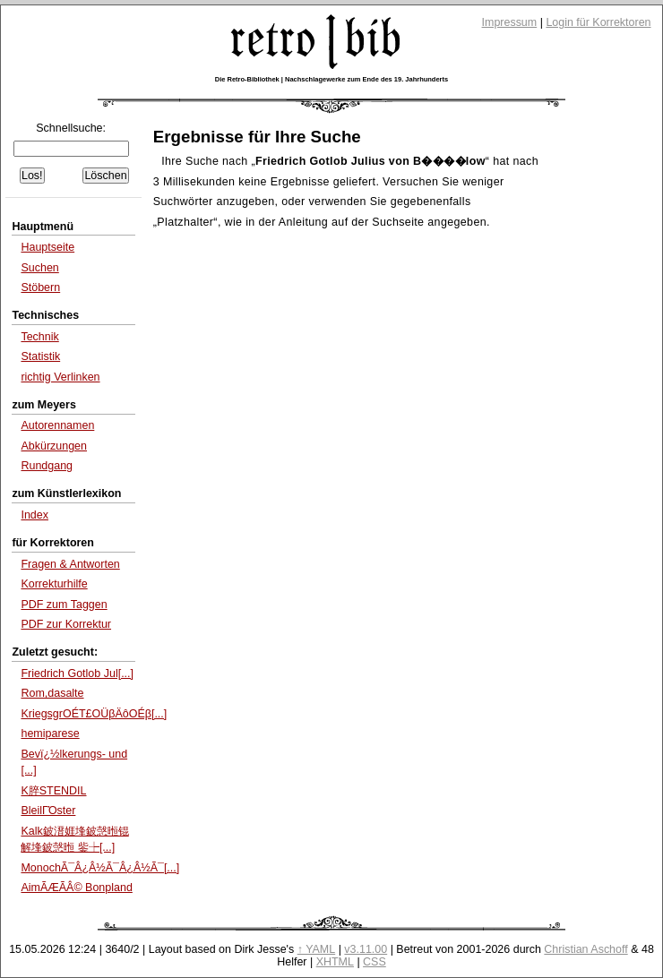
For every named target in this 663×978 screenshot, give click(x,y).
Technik (39, 336)
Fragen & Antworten (70, 564)
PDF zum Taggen (64, 604)
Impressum (510, 22)
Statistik (40, 356)
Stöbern (40, 287)
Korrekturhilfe (54, 584)
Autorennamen (57, 425)
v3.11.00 (365, 949)
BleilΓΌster (48, 810)
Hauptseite (47, 247)
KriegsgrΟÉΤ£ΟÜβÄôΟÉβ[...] (94, 714)
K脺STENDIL (53, 791)
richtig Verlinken (60, 377)
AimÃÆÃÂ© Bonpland (76, 887)
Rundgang (47, 465)
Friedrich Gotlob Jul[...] (77, 673)
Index (34, 515)
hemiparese (50, 733)
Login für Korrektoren (598, 22)
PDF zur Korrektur (66, 624)
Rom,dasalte (52, 693)
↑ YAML (316, 949)
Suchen (39, 268)
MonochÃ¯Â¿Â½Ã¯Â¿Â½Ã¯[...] (100, 868)
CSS (374, 962)
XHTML (335, 962)
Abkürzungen (54, 446)
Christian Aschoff (585, 949)
